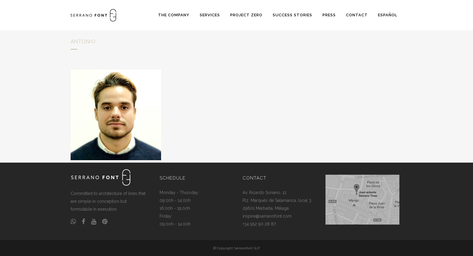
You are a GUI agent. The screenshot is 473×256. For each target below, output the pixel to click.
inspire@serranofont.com (267, 216)
